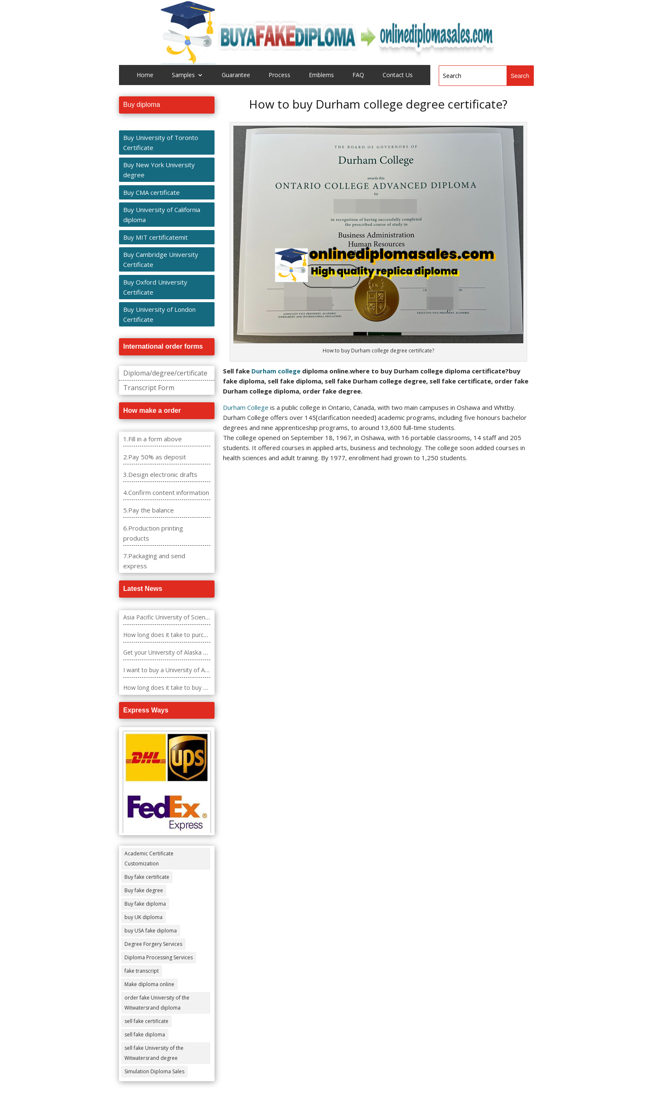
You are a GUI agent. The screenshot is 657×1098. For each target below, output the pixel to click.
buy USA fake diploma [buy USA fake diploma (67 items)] (150, 930)
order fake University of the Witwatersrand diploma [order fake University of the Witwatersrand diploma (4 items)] (156, 1002)
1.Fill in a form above (152, 439)
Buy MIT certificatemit (155, 237)
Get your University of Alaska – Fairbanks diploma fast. (197, 652)
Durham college (275, 371)
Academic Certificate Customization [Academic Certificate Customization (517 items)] (148, 858)
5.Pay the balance (148, 510)
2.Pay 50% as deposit (154, 457)
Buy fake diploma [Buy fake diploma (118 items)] (145, 903)
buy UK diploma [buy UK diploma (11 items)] (143, 917)
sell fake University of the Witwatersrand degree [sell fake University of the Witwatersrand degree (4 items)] (154, 1053)
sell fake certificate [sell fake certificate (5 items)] (146, 1021)
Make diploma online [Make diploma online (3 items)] (149, 984)
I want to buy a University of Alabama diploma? (187, 670)
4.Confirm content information (166, 492)
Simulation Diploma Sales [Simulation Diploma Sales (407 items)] (154, 1071)
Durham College (246, 407)
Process (279, 75)
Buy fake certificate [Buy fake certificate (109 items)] (146, 876)
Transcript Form (148, 387)
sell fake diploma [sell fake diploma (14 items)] (144, 1034)
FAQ (358, 75)
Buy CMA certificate (151, 192)
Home (145, 75)
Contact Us (398, 75)
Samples (183, 75)
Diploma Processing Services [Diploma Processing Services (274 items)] (158, 957)
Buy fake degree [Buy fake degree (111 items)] (143, 890)
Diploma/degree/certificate (165, 373)
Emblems (321, 75)
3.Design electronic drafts (160, 474)
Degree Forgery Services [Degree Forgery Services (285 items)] (153, 944)
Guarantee (236, 75)
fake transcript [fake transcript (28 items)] (141, 970)
